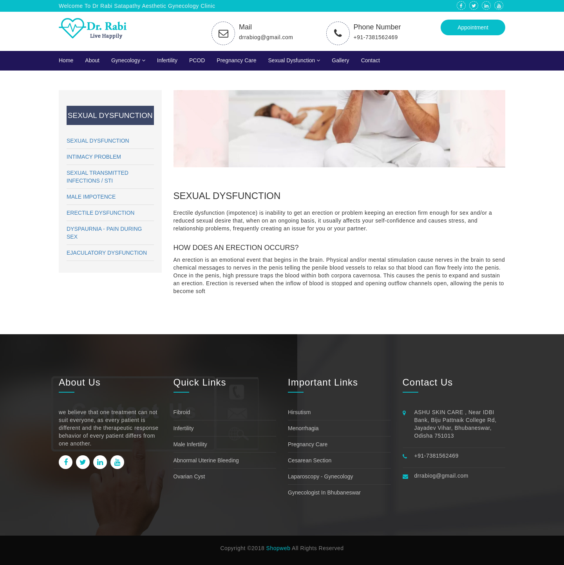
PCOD (197, 60)
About (92, 60)
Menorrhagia (303, 428)
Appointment (472, 27)
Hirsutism (299, 412)
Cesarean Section (309, 460)
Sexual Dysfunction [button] (294, 60)
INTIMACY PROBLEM (94, 157)
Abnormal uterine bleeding (206, 460)
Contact (370, 60)
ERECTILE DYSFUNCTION (100, 213)
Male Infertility (190, 444)
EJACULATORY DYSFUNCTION (107, 253)
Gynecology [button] (128, 60)
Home (66, 60)
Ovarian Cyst (189, 476)
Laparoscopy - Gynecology (320, 476)
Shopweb (278, 548)
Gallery (340, 60)
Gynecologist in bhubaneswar (324, 492)
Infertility (167, 60)
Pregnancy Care (236, 60)
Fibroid (182, 412)
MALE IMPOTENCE (91, 197)
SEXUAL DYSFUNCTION (98, 141)
